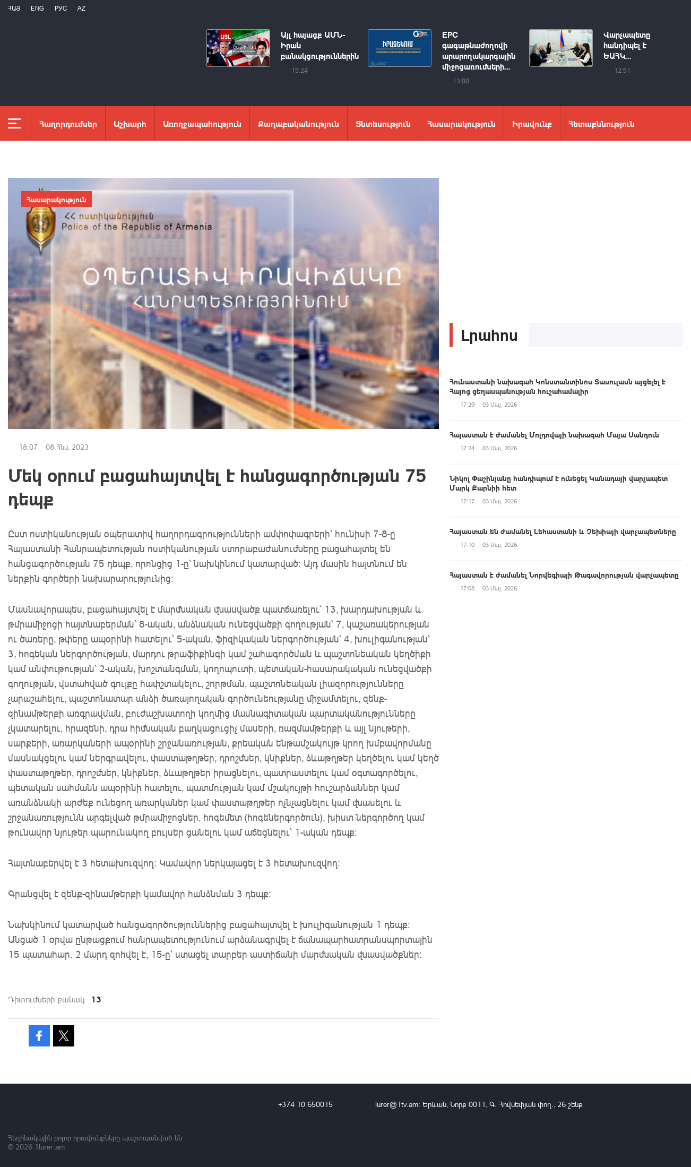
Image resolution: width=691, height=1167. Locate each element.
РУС (61, 8)
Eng (37, 8)
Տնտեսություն (383, 123)
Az (81, 8)
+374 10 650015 (305, 1104)
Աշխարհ (130, 123)
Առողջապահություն (202, 123)
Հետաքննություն (601, 123)
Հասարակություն (461, 123)
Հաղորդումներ (68, 123)
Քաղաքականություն (298, 123)
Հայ (14, 8)
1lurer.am (49, 1146)
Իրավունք (532, 123)
